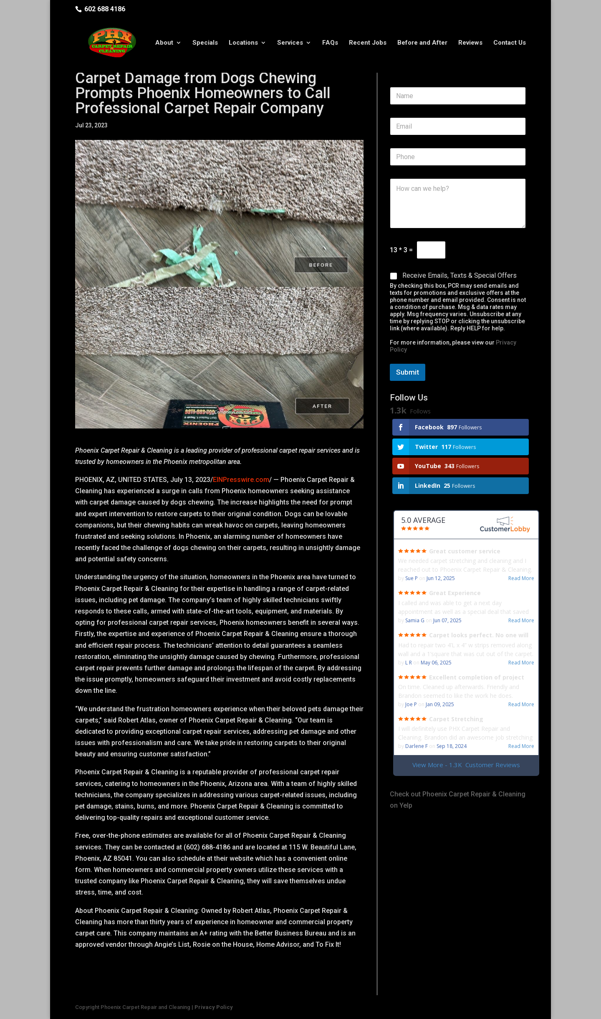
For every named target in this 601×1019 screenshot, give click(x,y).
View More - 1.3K (466, 765)
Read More (521, 578)
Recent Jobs (367, 43)
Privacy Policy (213, 1007)
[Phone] (458, 157)
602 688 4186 (104, 9)
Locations (243, 43)
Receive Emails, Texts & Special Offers (459, 275)
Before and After (422, 43)
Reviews (470, 43)
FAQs (330, 43)
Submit (407, 372)
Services (290, 43)
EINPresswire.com (241, 480)
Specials (205, 43)
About (164, 43)
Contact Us (509, 43)
